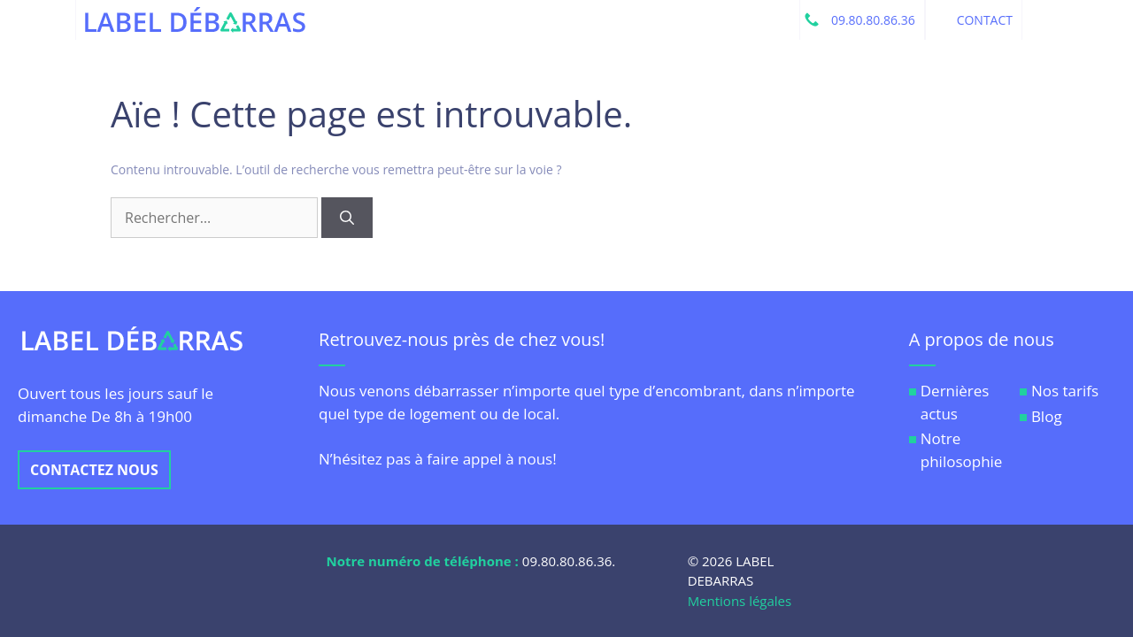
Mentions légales (740, 601)
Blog (1046, 416)
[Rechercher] (347, 217)
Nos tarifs (1064, 390)
